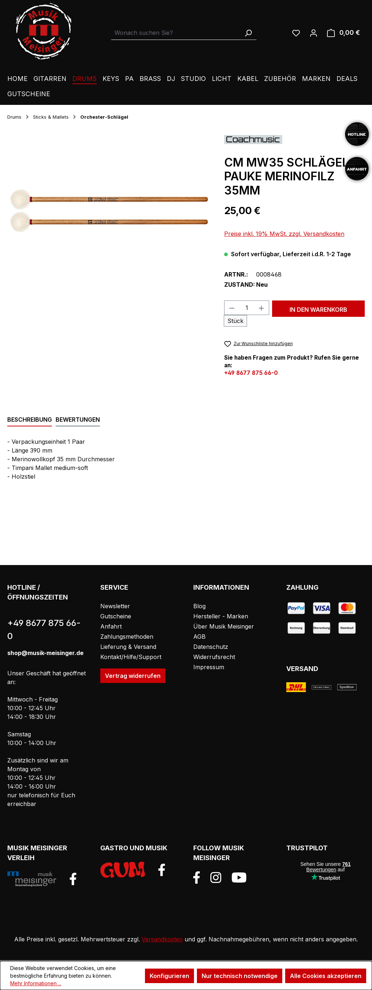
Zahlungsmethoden (126, 636)
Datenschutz (210, 646)
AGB (199, 636)
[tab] (29, 419)
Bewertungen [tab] (78, 419)
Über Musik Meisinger (223, 626)
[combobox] (175, 33)
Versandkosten (162, 939)
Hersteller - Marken (220, 616)
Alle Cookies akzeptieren (325, 975)
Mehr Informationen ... (35, 983)
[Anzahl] (247, 307)
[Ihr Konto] (313, 32)
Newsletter (115, 606)
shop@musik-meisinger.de (45, 652)
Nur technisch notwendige (240, 975)
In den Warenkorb (318, 309)
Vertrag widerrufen (133, 675)
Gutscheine (115, 616)
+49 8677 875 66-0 (251, 372)
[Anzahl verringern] (231, 307)
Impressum (208, 667)
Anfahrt (111, 626)
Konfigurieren (169, 975)
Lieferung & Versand (128, 646)
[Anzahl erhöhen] (261, 307)
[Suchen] (248, 33)
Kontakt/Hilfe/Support (130, 656)
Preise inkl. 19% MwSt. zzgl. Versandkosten (284, 233)
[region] (108, 213)
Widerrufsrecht (214, 656)
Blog (199, 606)
